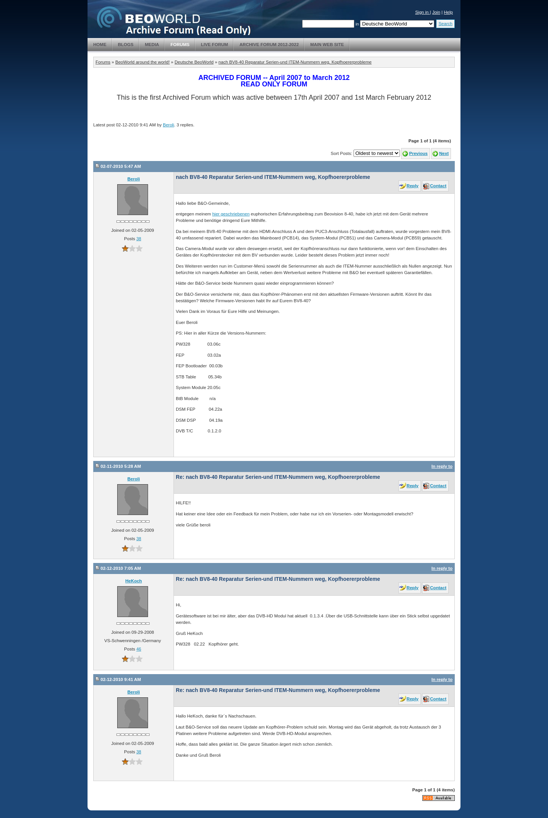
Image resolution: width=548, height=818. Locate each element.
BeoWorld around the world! (142, 62)
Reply (412, 185)
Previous (418, 153)
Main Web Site (327, 44)
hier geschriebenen (231, 214)
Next (444, 153)
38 (138, 238)
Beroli (168, 125)
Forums (180, 44)
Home (100, 44)
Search (445, 23)
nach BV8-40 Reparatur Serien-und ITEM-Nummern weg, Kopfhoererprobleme (294, 62)
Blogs (126, 44)
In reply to (442, 466)
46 (138, 649)
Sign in (422, 12)
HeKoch (133, 581)
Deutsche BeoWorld (194, 62)
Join (436, 12)
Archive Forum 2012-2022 (269, 44)
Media (152, 44)
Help (448, 12)
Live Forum (214, 44)
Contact (438, 185)
